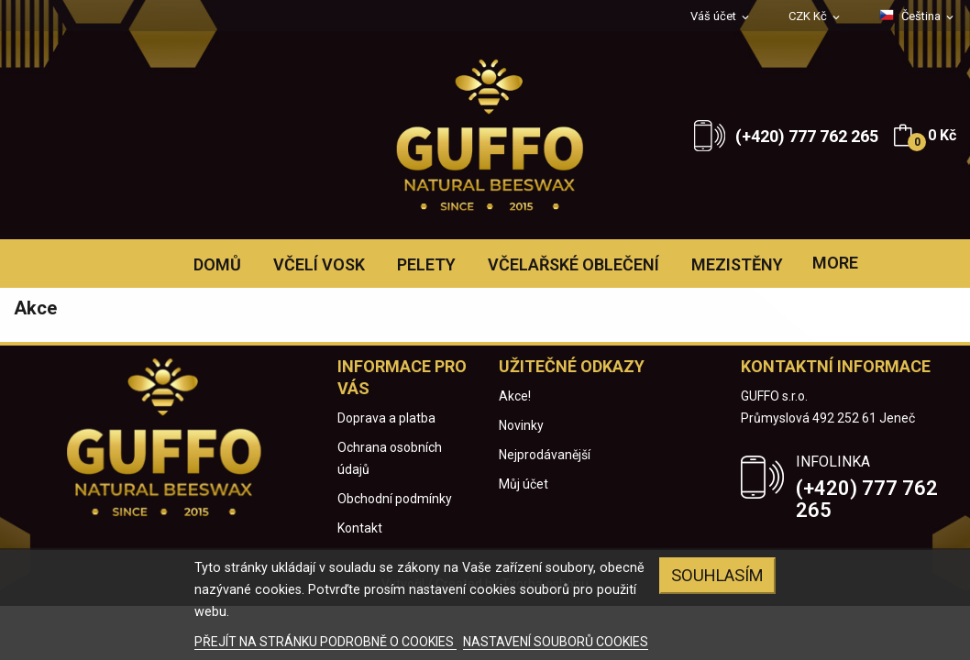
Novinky (521, 425)
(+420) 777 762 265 (806, 136)
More (835, 262)
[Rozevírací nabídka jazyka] (917, 16)
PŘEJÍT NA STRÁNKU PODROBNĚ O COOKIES (325, 641)
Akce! (515, 396)
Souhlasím (717, 575)
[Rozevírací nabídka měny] (815, 17)
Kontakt (359, 528)
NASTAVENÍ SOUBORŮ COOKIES (555, 641)
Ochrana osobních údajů (389, 458)
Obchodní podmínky (394, 498)
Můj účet (523, 484)
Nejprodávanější (544, 454)
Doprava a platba (386, 418)
